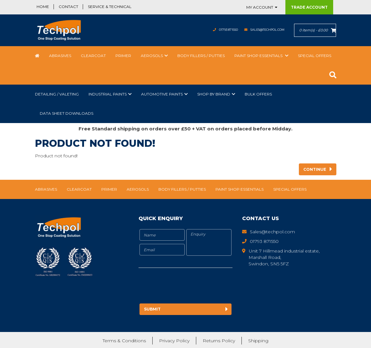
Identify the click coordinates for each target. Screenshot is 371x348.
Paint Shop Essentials (258, 55)
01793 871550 (212, 29)
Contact (68, 6)
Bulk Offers (258, 94)
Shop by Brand (213, 94)
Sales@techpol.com (261, 29)
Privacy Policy (174, 340)
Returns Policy (219, 340)
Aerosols (152, 55)
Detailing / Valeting (57, 94)
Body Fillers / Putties (201, 55)
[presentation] (192, 286)
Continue (314, 169)
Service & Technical (109, 6)
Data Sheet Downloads (66, 113)
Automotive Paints (162, 94)
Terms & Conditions (124, 340)
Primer (123, 55)
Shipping (258, 340)
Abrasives (60, 55)
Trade (309, 7)
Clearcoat (93, 55)
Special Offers (314, 55)
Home (43, 6)
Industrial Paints (108, 94)
